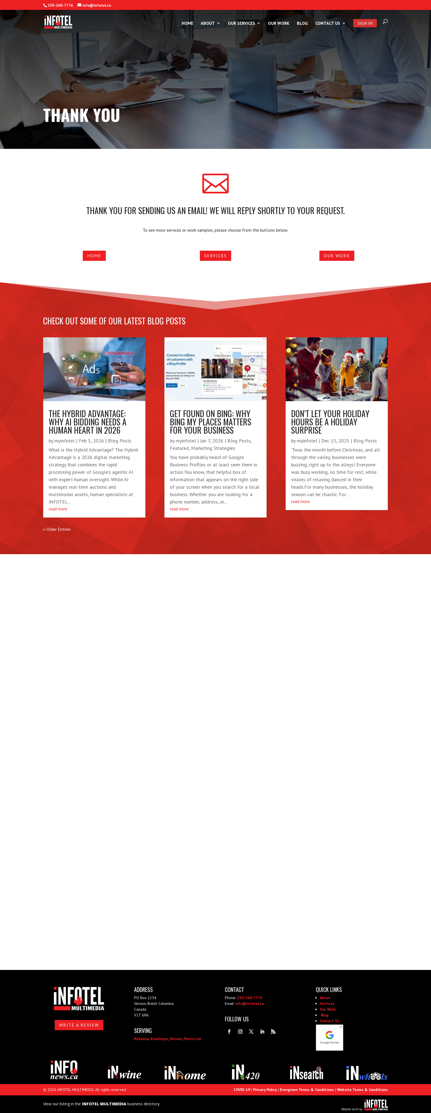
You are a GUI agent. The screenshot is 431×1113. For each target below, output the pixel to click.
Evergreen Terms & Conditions (307, 1089)
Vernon (176, 1038)
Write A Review (79, 1025)
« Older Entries (57, 529)
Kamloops (159, 1038)
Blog (302, 23)
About (208, 23)
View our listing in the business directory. (101, 1103)
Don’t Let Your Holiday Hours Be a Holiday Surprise (330, 421)
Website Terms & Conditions (362, 1089)
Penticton (192, 1038)
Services (215, 255)
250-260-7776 (60, 5)
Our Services (241, 23)
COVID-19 (242, 1089)
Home (187, 23)
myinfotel (64, 440)
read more (58, 509)
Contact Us (327, 23)
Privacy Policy (265, 1089)
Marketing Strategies (213, 448)
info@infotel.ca (249, 1003)
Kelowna (141, 1038)
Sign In (365, 23)
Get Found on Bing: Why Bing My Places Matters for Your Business (210, 421)
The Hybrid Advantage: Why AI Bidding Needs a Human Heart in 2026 (87, 421)
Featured (179, 448)
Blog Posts (119, 440)
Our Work (278, 23)
